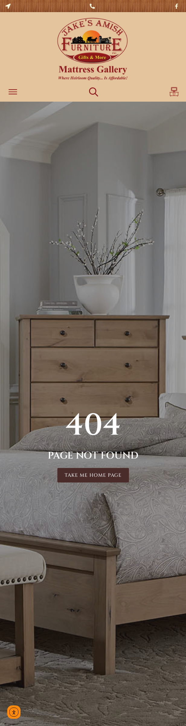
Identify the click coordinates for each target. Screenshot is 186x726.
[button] (13, 92)
